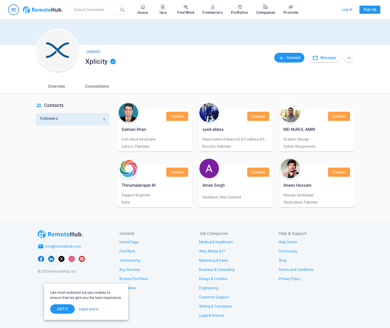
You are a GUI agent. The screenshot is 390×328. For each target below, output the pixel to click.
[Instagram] (72, 259)
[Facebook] (41, 259)
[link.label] (288, 241)
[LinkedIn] (51, 259)
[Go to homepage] (43, 10)
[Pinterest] (82, 259)
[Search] (123, 10)
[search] (98, 9)
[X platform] (61, 259)
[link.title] (128, 241)
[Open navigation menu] (13, 9)
